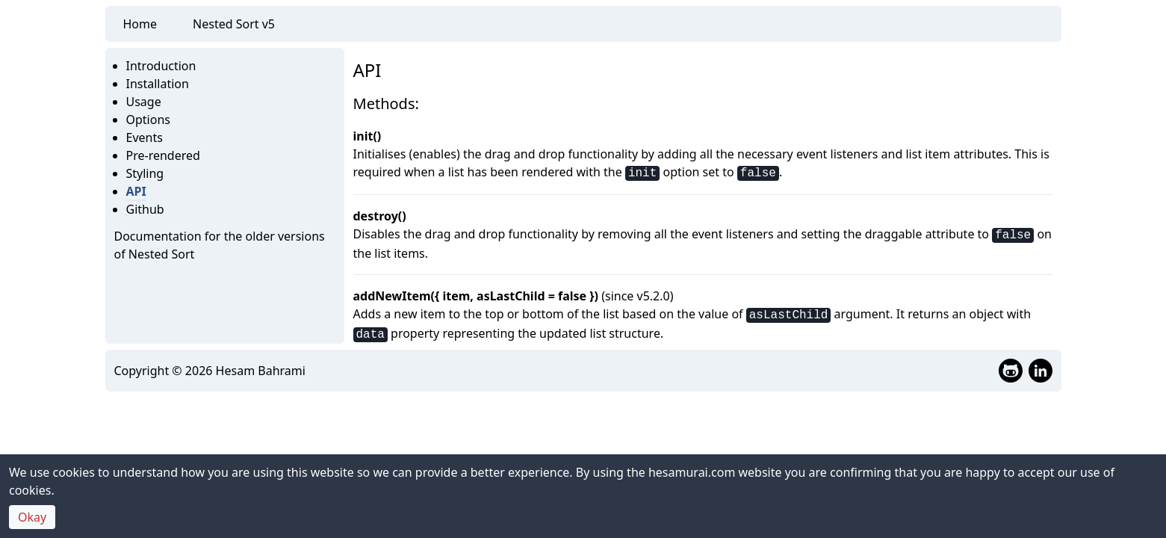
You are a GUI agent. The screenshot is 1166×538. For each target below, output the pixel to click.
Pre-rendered (163, 155)
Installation (157, 83)
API (136, 191)
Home (140, 24)
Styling (145, 173)
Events (144, 137)
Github (145, 209)
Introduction (161, 66)
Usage (143, 101)
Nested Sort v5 (234, 24)
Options (148, 119)
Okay (32, 517)
